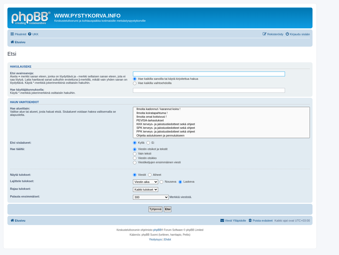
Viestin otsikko (145, 158)
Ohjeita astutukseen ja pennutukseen (221, 136)
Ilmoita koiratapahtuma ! (221, 113)
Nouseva (168, 181)
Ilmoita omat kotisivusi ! (221, 117)
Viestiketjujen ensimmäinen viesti (157, 162)
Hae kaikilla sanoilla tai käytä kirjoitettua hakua (165, 78)
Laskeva (186, 181)
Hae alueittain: (20, 108)
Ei (150, 142)
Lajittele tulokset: (22, 181)
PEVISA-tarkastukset (221, 120)
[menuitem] (33, 34)
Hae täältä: (17, 149)
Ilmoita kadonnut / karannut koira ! (221, 109)
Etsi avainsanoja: (22, 73)
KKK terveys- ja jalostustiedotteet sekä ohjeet (221, 124)
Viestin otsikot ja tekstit (150, 149)
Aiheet (154, 174)
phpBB (157, 229)
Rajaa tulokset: (20, 188)
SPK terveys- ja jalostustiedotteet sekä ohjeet (221, 128)
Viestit (139, 174)
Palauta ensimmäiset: (25, 196)
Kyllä (138, 142)
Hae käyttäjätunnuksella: (27, 89)
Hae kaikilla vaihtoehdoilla (152, 83)
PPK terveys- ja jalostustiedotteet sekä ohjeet (221, 132)
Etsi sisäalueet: (20, 142)
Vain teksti (142, 153)
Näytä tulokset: (20, 174)
